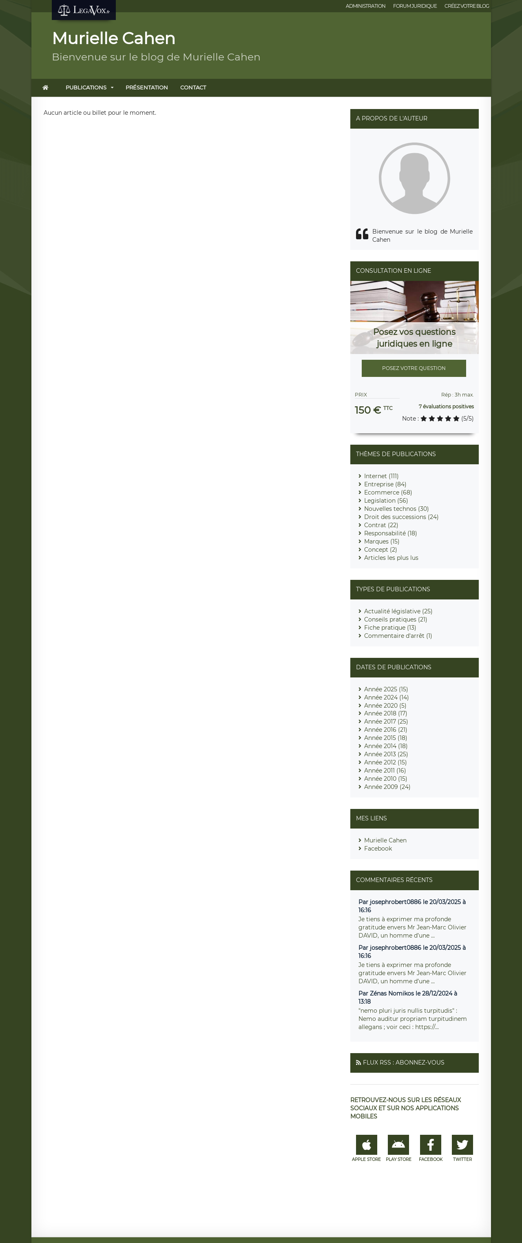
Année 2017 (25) (386, 721)
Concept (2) (380, 549)
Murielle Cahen (385, 840)
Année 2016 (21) (385, 729)
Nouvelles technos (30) (396, 508)
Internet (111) (381, 476)
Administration (365, 6)
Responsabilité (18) (390, 533)
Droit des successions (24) (401, 517)
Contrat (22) (381, 525)
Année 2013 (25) (386, 754)
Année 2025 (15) (386, 689)
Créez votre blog (467, 6)
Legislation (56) (386, 500)
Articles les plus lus (391, 557)
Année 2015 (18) (385, 738)
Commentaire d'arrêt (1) (398, 635)
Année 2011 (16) (385, 770)
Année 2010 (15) (385, 778)
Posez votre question (414, 368)
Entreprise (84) (385, 484)
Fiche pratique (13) (390, 627)
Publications (86, 87)
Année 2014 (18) (386, 746)
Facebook (378, 848)
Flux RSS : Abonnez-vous (404, 1062)
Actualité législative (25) (398, 611)
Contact (193, 87)
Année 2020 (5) (385, 705)
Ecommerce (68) (388, 492)
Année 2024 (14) (386, 697)
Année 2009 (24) (387, 787)
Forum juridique (415, 6)
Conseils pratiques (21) (395, 619)
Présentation (147, 87)
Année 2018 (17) (385, 713)
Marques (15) (382, 541)
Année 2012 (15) (385, 762)
